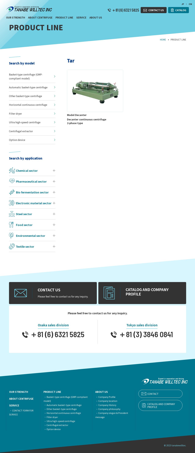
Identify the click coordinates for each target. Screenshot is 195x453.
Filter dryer (54, 417)
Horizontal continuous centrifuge (65, 412)
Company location (112, 400)
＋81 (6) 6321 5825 (125, 10)
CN (190, 4)
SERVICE (14, 405)
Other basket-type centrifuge (63, 409)
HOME (163, 39)
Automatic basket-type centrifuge (65, 405)
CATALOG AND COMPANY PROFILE (165, 405)
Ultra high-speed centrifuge (62, 421)
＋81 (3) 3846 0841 (145, 334)
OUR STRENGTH (18, 392)
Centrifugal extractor (59, 425)
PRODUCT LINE (54, 392)
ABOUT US (106, 392)
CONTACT (160, 394)
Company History (112, 405)
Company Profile (111, 396)
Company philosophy (114, 409)
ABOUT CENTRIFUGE (21, 398)
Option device (55, 429)
